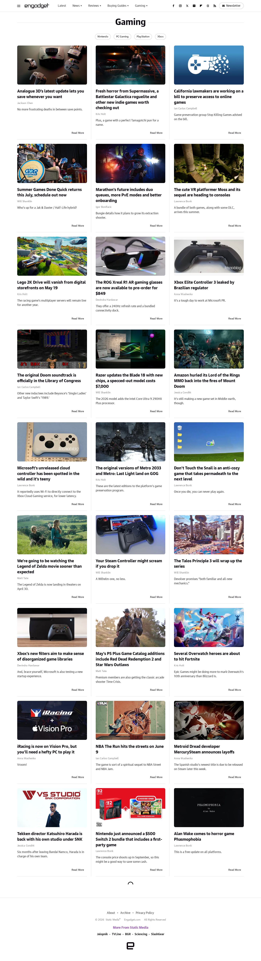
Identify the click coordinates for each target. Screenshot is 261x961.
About (111, 912)
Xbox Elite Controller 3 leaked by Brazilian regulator (204, 285)
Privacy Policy (145, 912)
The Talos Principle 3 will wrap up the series (208, 564)
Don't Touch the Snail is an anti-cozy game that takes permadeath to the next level (207, 473)
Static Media (112, 920)
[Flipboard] (201, 5)
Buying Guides (116, 5)
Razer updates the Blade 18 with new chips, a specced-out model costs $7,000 (129, 380)
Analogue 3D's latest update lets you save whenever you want (50, 94)
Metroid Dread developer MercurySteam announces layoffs (204, 749)
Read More (78, 133)
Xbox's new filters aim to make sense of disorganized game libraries (50, 656)
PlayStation (143, 36)
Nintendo (103, 36)
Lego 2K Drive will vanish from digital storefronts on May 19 (51, 285)
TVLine (116, 934)
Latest (62, 5)
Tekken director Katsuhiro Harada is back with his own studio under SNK (49, 836)
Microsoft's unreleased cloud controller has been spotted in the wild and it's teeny (48, 473)
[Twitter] (187, 5)
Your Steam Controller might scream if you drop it (129, 564)
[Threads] (208, 5)
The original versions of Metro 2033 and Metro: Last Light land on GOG (128, 471)
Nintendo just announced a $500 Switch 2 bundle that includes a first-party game (129, 839)
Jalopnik (102, 934)
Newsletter (231, 5)
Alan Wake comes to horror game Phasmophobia (204, 836)
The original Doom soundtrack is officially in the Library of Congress (49, 378)
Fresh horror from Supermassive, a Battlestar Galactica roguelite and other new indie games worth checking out (127, 99)
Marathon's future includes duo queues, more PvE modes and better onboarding (129, 195)
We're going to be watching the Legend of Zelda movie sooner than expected (49, 566)
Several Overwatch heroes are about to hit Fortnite (207, 656)
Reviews (93, 5)
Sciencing (141, 934)
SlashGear (157, 934)
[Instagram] (180, 5)
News (76, 5)
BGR (128, 934)
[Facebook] (173, 5)
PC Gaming (122, 36)
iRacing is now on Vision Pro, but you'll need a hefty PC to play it (47, 749)
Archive (125, 912)
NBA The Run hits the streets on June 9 (130, 749)
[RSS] (215, 5)
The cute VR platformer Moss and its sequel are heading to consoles (207, 192)
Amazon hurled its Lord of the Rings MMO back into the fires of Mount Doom (207, 380)
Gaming (140, 5)
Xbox (160, 36)
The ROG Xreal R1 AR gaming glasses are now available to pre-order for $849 (129, 288)
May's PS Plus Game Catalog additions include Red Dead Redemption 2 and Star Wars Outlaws (130, 659)
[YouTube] (194, 5)
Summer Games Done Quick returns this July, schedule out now (49, 192)
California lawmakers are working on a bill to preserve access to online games (208, 96)
